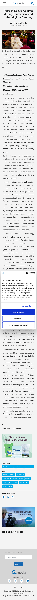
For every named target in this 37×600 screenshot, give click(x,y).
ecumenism (20, 474)
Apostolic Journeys (9, 467)
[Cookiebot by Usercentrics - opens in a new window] (26, 273)
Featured (20, 467)
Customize (18, 318)
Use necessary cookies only (18, 325)
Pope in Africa (24, 482)
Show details (26, 306)
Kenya (21, 478)
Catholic (11, 474)
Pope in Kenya (7, 486)
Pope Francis (29, 467)
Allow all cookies (18, 312)
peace (5, 482)
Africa (5, 474)
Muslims (27, 478)
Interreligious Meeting (10, 478)
